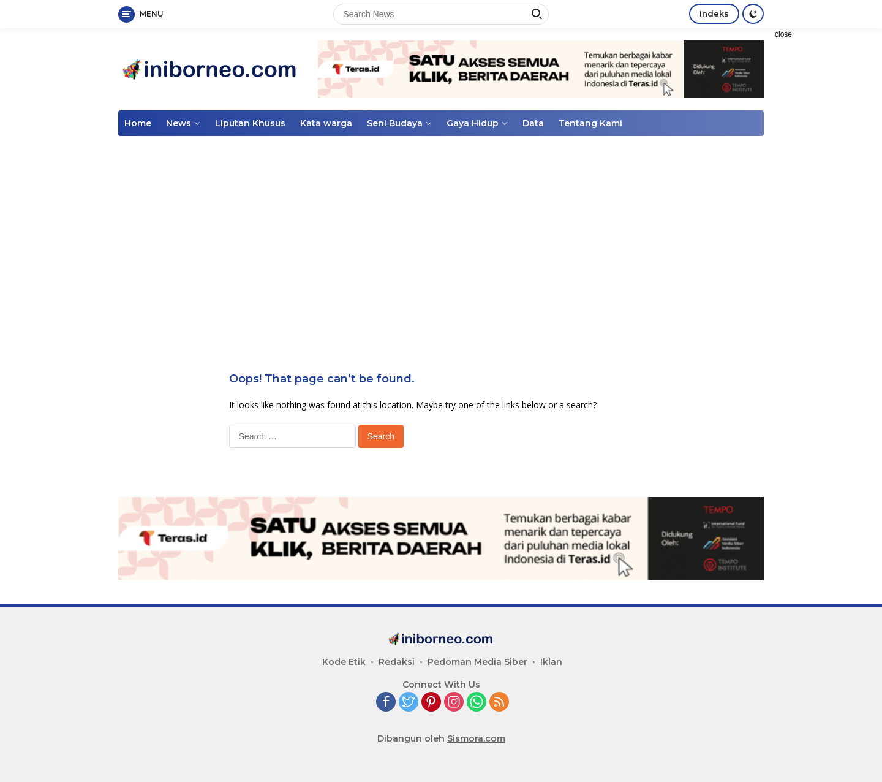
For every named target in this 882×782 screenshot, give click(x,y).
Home (137, 123)
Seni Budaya (395, 123)
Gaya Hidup (473, 123)
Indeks (714, 13)
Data (533, 123)
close (783, 34)
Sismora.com (476, 738)
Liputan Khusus (250, 123)
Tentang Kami (590, 123)
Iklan (551, 661)
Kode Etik (344, 661)
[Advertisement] (827, 212)
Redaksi (397, 661)
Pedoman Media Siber (477, 661)
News (178, 123)
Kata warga (326, 123)
